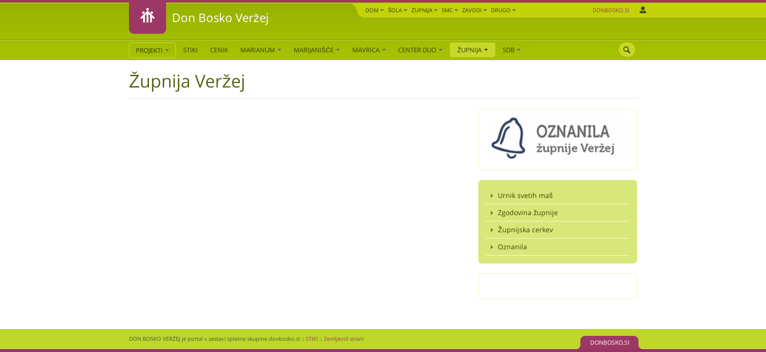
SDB (512, 49)
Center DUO (420, 49)
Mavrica (369, 49)
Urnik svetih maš (525, 195)
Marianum (260, 49)
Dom (374, 10)
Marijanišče (317, 49)
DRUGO (503, 10)
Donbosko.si (611, 10)
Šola (397, 10)
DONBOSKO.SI (609, 342)
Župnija (424, 10)
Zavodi (474, 10)
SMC (450, 10)
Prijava (642, 10)
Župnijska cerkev (525, 229)
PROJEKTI (152, 50)
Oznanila (512, 246)
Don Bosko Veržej (220, 17)
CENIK (219, 49)
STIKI (190, 49)
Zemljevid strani (344, 338)
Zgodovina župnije (528, 212)
